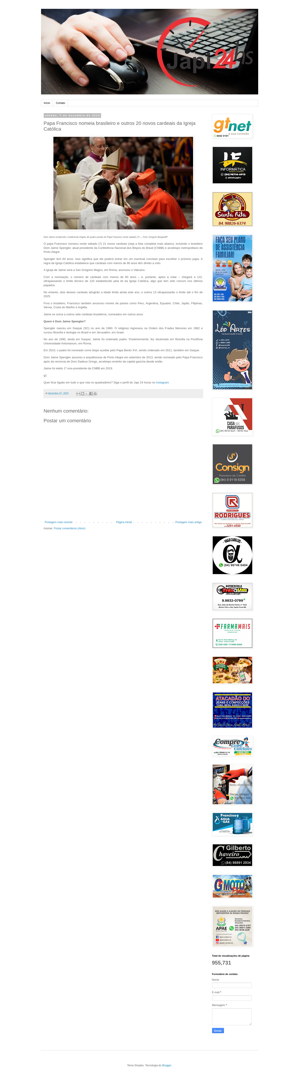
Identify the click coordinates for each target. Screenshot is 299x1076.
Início (47, 103)
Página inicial (124, 522)
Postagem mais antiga (188, 522)
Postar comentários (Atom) (69, 528)
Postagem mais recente (59, 522)
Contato (60, 103)
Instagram (162, 382)
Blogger (166, 1065)
